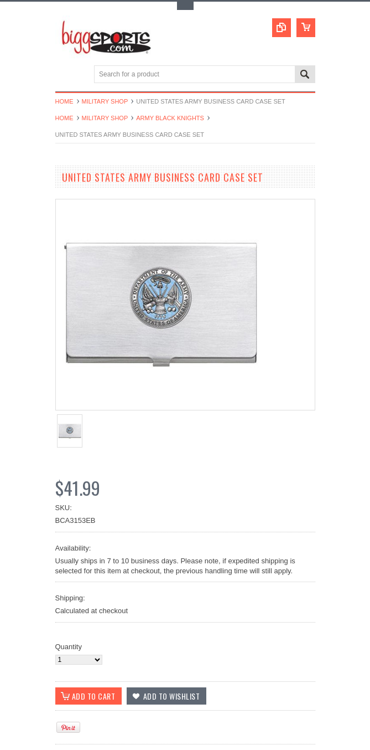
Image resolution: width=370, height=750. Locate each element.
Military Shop (105, 101)
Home (64, 101)
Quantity (68, 647)
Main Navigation (65, 75)
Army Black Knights (170, 118)
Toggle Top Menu (185, 6)
